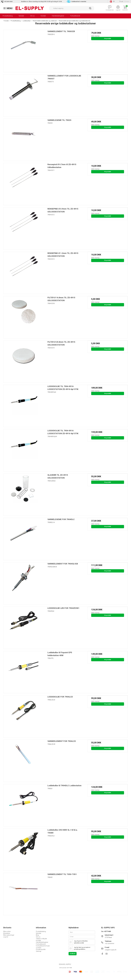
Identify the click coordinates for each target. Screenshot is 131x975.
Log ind (5, 937)
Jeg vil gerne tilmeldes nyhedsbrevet (81, 942)
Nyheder (21, 16)
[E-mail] (82, 936)
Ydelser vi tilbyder (41, 938)
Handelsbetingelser (58, 16)
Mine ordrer (7, 931)
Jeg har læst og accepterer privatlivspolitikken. (82, 948)
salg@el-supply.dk (110, 950)
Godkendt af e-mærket (78, 1)
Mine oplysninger (8, 935)
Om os (32, 16)
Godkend (72, 953)
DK (112, 2)
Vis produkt (107, 38)
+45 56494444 (109, 943)
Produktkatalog (8, 16)
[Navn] (82, 932)
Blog (37, 935)
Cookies (38, 947)
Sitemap (38, 951)
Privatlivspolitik (41, 949)
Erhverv (126, 1)
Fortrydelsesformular (43, 946)
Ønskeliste (6, 933)
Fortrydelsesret (75, 16)
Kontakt (43, 16)
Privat (121, 1)
